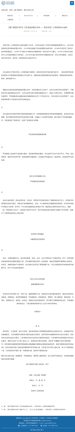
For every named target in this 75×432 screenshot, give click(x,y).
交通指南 (10, 19)
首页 (10, 10)
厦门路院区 (18, 10)
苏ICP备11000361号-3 (37, 430)
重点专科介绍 (29, 10)
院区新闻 (46, 15)
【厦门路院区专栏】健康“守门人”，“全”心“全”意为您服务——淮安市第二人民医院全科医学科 (36, 409)
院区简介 (10, 15)
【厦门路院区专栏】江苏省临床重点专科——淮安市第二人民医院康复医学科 (31, 406)
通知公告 (65, 15)
